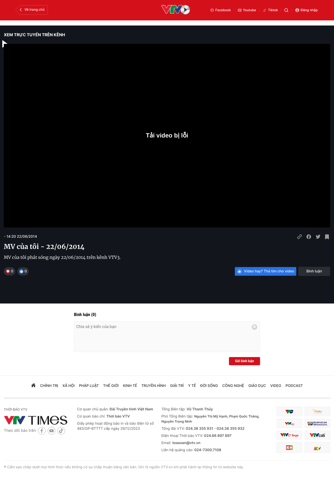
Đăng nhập (306, 10)
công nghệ (233, 386)
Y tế (192, 386)
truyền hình (154, 386)
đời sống (209, 386)
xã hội (68, 386)
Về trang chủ (31, 9)
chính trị (49, 386)
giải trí (177, 386)
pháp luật (89, 386)
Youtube (246, 10)
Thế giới (111, 386)
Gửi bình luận (244, 361)
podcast (294, 386)
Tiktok (270, 10)
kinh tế (130, 386)
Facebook (220, 10)
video (275, 386)
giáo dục (257, 386)
